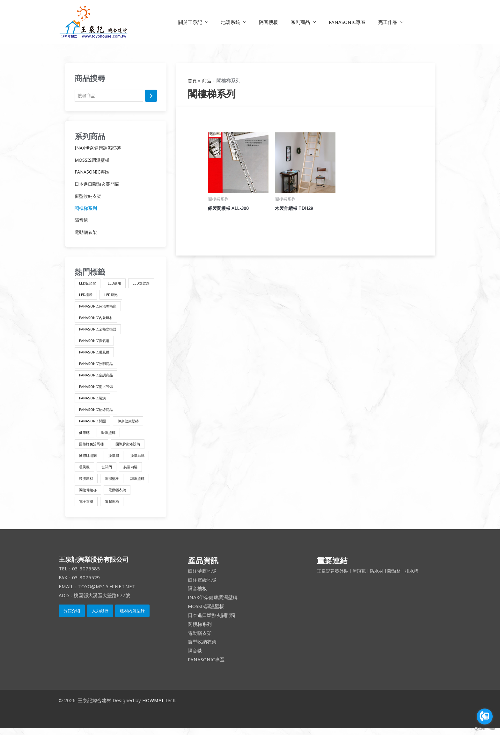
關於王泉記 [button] (198, 22)
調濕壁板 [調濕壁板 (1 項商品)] (114, 484)
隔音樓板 (270, 22)
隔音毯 (82, 221)
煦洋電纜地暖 (202, 586)
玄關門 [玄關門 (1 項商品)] (109, 472)
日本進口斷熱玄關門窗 (98, 184)
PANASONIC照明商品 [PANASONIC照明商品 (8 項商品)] (98, 366)
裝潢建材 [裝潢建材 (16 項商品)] (87, 484)
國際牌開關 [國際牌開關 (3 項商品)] (89, 461)
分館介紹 (71, 618)
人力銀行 (100, 618)
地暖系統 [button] (235, 22)
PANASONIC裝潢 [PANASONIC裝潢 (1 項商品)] (94, 402)
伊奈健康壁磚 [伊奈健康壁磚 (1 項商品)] (132, 425)
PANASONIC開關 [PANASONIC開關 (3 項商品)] (94, 425)
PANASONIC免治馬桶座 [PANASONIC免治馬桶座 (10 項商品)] (126, 307)
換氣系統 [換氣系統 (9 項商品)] (142, 461)
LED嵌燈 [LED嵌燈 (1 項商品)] (117, 283)
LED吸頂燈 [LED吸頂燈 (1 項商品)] (88, 283)
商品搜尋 (90, 78)
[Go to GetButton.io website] (484, 729)
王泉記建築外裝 (334, 578)
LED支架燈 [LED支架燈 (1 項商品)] (88, 295)
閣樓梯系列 (87, 208)
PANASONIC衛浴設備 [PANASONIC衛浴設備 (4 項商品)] (98, 390)
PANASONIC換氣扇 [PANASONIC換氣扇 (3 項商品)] (96, 342)
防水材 (380, 578)
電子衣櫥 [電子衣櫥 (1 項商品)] (87, 508)
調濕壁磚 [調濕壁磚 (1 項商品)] (142, 484)
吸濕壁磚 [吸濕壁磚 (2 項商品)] (111, 437)
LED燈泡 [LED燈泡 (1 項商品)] (86, 307)
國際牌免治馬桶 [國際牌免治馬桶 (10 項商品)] (92, 449)
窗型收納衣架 (89, 196)
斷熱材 (399, 578)
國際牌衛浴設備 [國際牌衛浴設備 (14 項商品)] (132, 449)
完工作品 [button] (379, 22)
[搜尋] (151, 96)
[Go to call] (485, 716)
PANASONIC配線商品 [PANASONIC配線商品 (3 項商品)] (98, 413)
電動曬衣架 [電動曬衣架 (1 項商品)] (120, 496)
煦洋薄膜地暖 (202, 578)
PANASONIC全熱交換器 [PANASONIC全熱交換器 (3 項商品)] (100, 331)
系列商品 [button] (298, 22)
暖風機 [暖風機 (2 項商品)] (85, 472)
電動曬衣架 (87, 232)
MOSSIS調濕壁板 (93, 160)
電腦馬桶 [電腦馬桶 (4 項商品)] (114, 508)
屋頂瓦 (362, 578)
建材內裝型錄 (132, 618)
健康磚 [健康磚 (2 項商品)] (85, 437)
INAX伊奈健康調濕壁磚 (99, 148)
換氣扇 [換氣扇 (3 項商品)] (116, 461)
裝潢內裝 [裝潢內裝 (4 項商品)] (135, 472)
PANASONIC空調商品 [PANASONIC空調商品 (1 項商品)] (98, 378)
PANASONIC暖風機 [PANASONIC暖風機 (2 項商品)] (96, 354)
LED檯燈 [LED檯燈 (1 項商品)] (117, 295)
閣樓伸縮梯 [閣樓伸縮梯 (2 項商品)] (89, 496)
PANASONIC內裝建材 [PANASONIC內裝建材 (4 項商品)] (98, 319)
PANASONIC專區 (342, 22)
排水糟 (417, 578)
